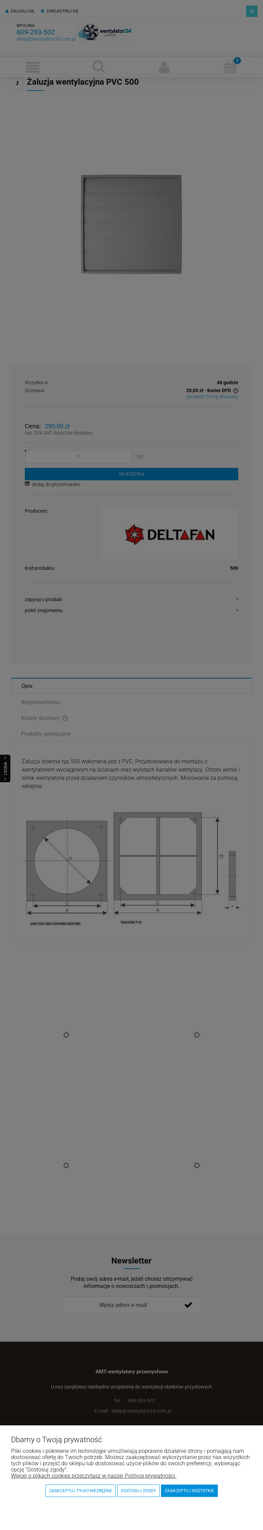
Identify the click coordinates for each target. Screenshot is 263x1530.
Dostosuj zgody (138, 1490)
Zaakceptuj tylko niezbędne (80, 1490)
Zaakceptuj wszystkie (189, 1490)
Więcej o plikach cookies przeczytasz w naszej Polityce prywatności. (93, 1476)
